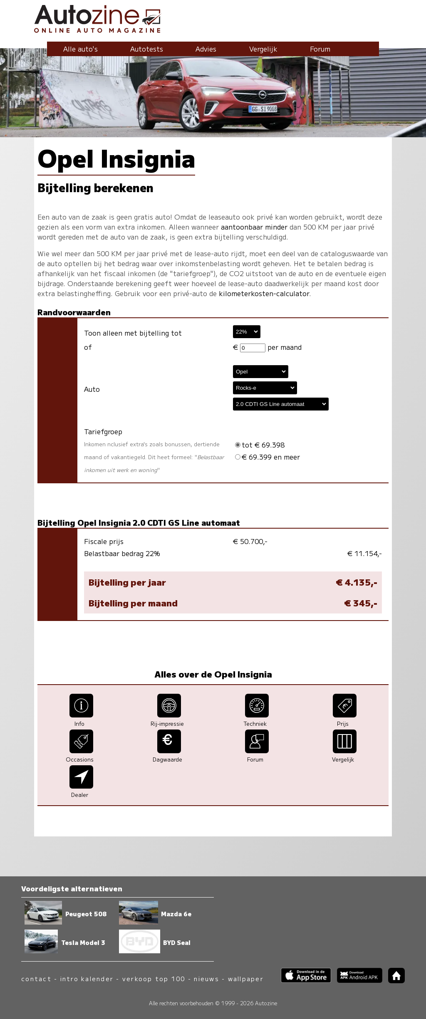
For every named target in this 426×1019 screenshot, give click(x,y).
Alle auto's (80, 49)
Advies (206, 49)
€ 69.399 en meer (267, 457)
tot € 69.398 (260, 445)
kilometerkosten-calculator (264, 293)
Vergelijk (263, 49)
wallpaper (246, 978)
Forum (320, 49)
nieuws (206, 978)
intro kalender (87, 978)
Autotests (146, 49)
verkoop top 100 (154, 978)
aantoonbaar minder (254, 227)
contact (36, 978)
